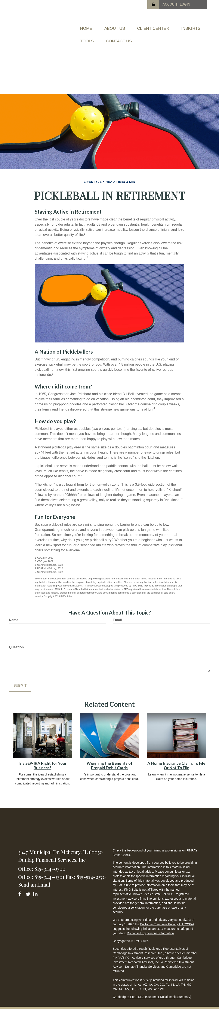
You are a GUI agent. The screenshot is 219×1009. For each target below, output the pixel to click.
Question (16, 641)
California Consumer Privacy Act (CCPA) (167, 918)
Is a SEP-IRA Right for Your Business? (42, 759)
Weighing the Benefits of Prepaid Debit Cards (109, 759)
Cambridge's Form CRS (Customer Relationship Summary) (152, 990)
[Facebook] (21, 887)
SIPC (126, 951)
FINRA (117, 951)
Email (117, 613)
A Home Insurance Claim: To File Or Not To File (176, 759)
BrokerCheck (121, 848)
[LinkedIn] (36, 887)
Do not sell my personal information (150, 927)
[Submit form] (20, 679)
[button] (120, 27)
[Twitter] (28, 887)
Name (13, 613)
